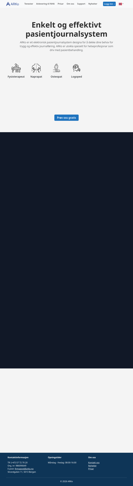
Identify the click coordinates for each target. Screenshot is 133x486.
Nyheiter (92, 3)
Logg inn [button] (108, 3)
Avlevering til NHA (45, 3)
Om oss (70, 3)
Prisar (61, 3)
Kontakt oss (94, 462)
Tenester (28, 3)
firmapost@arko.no (24, 468)
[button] (121, 4)
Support (81, 3)
